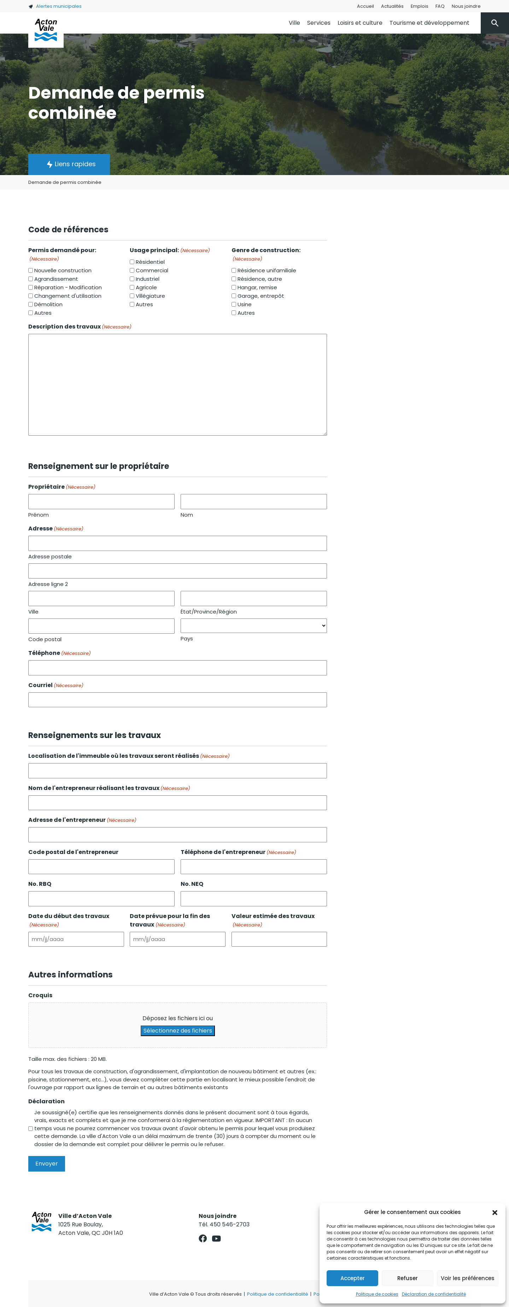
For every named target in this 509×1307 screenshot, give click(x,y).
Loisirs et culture (360, 23)
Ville (294, 23)
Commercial (152, 270)
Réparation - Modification (68, 287)
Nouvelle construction (63, 270)
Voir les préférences (468, 1278)
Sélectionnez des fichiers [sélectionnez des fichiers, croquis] (178, 1031)
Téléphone (59, 653)
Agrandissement (56, 279)
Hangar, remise (257, 287)
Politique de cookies (377, 1294)
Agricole (146, 287)
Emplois (419, 6)
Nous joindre (466, 6)
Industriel (147, 279)
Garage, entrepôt (261, 296)
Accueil (365, 6)
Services (318, 23)
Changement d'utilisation (67, 296)
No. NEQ (192, 884)
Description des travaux (79, 327)
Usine (245, 304)
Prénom (38, 514)
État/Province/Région (209, 611)
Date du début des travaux (68, 920)
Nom (187, 514)
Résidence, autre (260, 279)
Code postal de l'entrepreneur (73, 852)
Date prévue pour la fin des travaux (170, 920)
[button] (494, 1212)
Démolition (48, 304)
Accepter (352, 1278)
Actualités (392, 6)
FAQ (440, 6)
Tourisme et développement (429, 23)
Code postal (45, 639)
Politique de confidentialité (277, 1294)
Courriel (55, 685)
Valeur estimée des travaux (273, 920)
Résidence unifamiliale (267, 270)
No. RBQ (39, 884)
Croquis (40, 995)
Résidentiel (150, 262)
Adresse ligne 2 (48, 584)
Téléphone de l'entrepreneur (238, 852)
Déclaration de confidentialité (434, 1294)
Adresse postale (50, 556)
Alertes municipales (55, 6)
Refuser (407, 1278)
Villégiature (150, 296)
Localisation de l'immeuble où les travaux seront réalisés (129, 756)
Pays (187, 638)
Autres (43, 312)
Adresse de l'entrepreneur (82, 820)
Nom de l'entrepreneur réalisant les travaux (109, 788)
